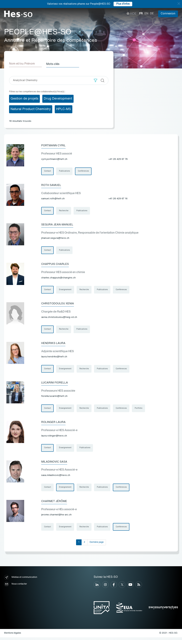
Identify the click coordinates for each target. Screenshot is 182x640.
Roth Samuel (51, 185)
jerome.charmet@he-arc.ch (56, 517)
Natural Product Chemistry (30, 108)
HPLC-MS (63, 108)
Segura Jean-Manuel (58, 224)
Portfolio (139, 410)
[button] (95, 80)
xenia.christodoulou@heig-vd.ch (59, 318)
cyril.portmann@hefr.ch (54, 159)
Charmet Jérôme (55, 503)
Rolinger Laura (54, 424)
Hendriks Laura (53, 344)
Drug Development (58, 98)
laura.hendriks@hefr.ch (54, 358)
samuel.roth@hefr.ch (53, 199)
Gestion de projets (24, 98)
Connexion (168, 13)
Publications (64, 171)
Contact (47, 171)
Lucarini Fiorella (55, 384)
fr (141, 13)
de (152, 13)
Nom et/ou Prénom (22, 63)
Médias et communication (20, 580)
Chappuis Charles (55, 264)
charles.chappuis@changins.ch (58, 278)
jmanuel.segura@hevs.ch (55, 239)
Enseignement (65, 290)
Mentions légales (12, 636)
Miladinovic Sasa (55, 463)
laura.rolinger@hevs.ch (54, 438)
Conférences (83, 171)
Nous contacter (15, 587)
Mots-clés (54, 63)
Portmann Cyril (54, 145)
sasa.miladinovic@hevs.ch (55, 477)
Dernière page (97, 545)
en (146, 13)
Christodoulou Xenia (58, 304)
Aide (131, 13)
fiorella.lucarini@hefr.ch (54, 398)
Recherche (64, 211)
